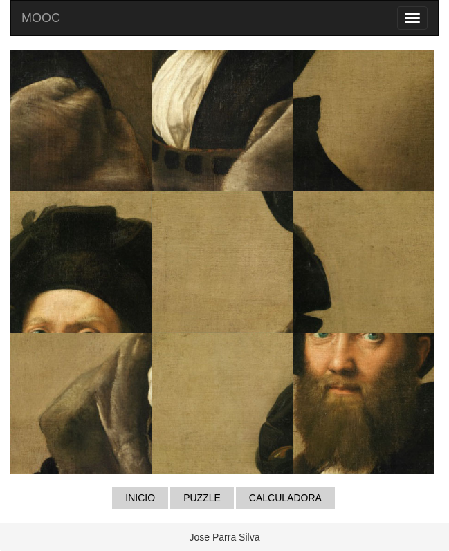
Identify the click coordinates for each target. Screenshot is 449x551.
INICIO (140, 497)
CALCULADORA (285, 497)
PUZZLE (202, 497)
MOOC (40, 18)
